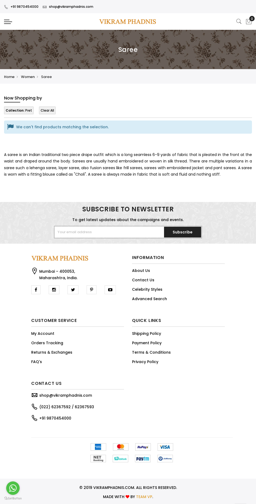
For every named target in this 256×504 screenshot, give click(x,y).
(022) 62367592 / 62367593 (66, 407)
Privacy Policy (145, 361)
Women (28, 76)
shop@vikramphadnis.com (67, 6)
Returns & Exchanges (51, 352)
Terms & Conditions (151, 352)
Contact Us (143, 280)
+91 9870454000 (21, 6)
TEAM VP (144, 496)
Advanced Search (149, 298)
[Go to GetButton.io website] (13, 498)
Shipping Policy (146, 333)
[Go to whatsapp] (13, 488)
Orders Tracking (47, 343)
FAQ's (36, 361)
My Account (42, 333)
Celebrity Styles (147, 289)
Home (9, 76)
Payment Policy (147, 343)
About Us (141, 270)
